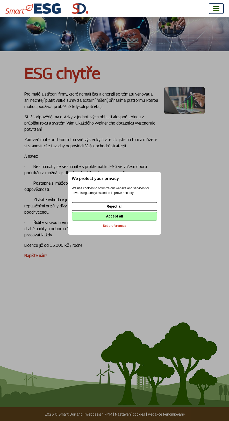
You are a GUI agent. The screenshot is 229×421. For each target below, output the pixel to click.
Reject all (114, 206)
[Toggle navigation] (216, 8)
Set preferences (114, 226)
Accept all (114, 216)
